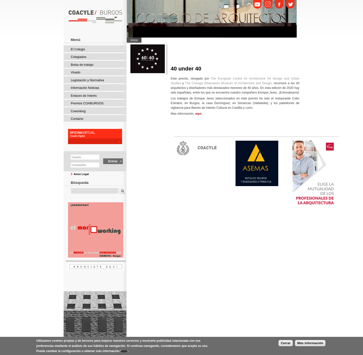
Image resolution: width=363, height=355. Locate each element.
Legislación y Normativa (87, 80)
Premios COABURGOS (87, 103)
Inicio (134, 40)
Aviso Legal (81, 174)
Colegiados (78, 57)
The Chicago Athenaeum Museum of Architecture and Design (228, 83)
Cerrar (286, 344)
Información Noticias (85, 88)
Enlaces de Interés (84, 95)
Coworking (78, 111)
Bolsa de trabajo (82, 65)
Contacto (77, 119)
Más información (310, 344)
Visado (75, 72)
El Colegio (78, 49)
